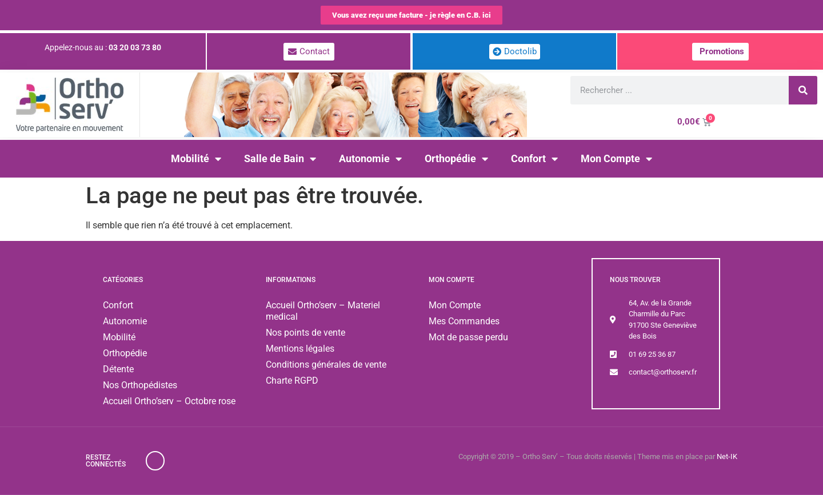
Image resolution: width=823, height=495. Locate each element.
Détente (118, 369)
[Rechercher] (803, 90)
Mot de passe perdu (468, 337)
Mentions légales (300, 348)
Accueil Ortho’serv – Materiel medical (323, 311)
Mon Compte (616, 159)
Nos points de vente (305, 332)
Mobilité (196, 159)
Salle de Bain (280, 159)
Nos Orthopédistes (140, 385)
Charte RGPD (292, 380)
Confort (534, 159)
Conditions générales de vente (326, 364)
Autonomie (370, 159)
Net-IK (727, 456)
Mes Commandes (464, 321)
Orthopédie (456, 159)
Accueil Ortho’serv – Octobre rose (169, 401)
